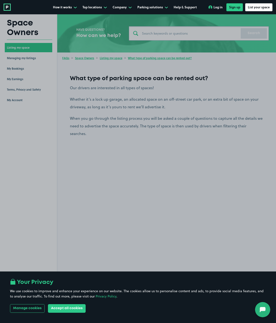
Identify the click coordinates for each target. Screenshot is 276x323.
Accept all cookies (67, 308)
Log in (215, 7)
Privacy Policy (106, 296)
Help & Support (185, 7)
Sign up (234, 7)
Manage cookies (27, 308)
